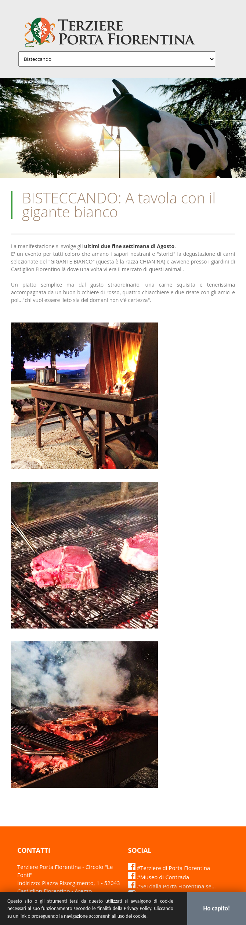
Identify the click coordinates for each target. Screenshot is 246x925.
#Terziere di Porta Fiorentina (169, 867)
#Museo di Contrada (158, 877)
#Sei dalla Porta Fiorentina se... (172, 886)
